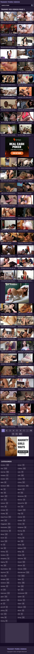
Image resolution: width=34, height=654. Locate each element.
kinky (4, 617)
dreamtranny (6, 531)
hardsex (4, 586)
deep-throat (6, 517)
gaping (4, 562)
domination (6, 527)
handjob (5, 579)
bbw (3, 493)
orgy (20, 513)
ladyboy (22, 468)
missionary (22, 496)
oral (20, 506)
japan (4, 596)
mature (21, 489)
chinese (4, 510)
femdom (5, 555)
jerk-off (4, 607)
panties (21, 524)
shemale (22, 569)
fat (3, 544)
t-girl (21, 576)
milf (20, 493)
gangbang (5, 558)
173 (13, 434)
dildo (4, 520)
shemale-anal (23, 572)
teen (21, 586)
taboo (21, 579)
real (20, 541)
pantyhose (22, 527)
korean (21, 465)
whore (21, 610)
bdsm (4, 496)
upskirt (21, 596)
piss (20, 534)
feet (3, 548)
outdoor (21, 520)
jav (3, 603)
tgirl (21, 590)
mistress (21, 499)
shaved (21, 562)
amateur (5, 465)
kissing (4, 621)
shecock (21, 565)
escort (4, 538)
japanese (5, 600)
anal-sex (5, 472)
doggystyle (5, 524)
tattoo (21, 583)
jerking (4, 610)
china (4, 506)
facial (4, 541)
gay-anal (5, 572)
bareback (5, 486)
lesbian (21, 479)
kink (4, 614)
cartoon (4, 503)
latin (21, 475)
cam (4, 499)
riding (21, 551)
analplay (4, 475)
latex (21, 472)
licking (21, 482)
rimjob (21, 555)
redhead (22, 548)
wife (20, 614)
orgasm (22, 510)
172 (31, 430)
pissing (21, 538)
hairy (4, 576)
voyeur (21, 603)
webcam (22, 607)
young (21, 617)
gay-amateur (6, 569)
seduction (22, 558)
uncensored (22, 593)
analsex (4, 479)
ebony (4, 534)
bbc (3, 489)
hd (3, 590)
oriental (21, 517)
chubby (4, 513)
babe (3, 482)
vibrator (21, 600)
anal (4, 468)
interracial (5, 593)
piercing (21, 531)
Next (20, 434)
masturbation (23, 486)
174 (16, 434)
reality (21, 544)
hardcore (5, 583)
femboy (4, 551)
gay (3, 565)
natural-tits (22, 503)
